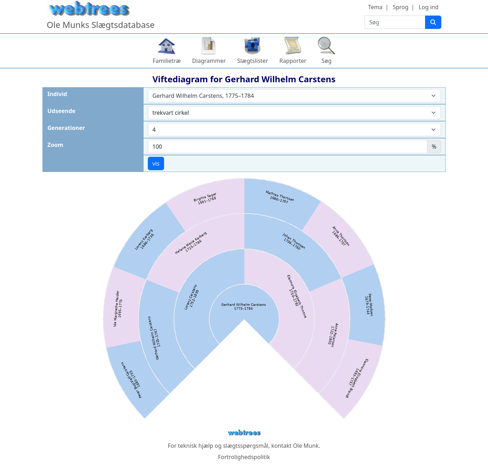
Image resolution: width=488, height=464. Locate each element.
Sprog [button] (400, 7)
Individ (57, 94)
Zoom (55, 145)
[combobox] (294, 95)
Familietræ (167, 61)
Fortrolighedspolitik (244, 457)
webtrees (244, 432)
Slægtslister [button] (252, 61)
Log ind (428, 7)
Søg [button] (326, 61)
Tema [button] (375, 7)
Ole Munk (306, 446)
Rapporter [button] (292, 61)
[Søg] (433, 22)
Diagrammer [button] (209, 61)
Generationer (66, 128)
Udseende (61, 111)
